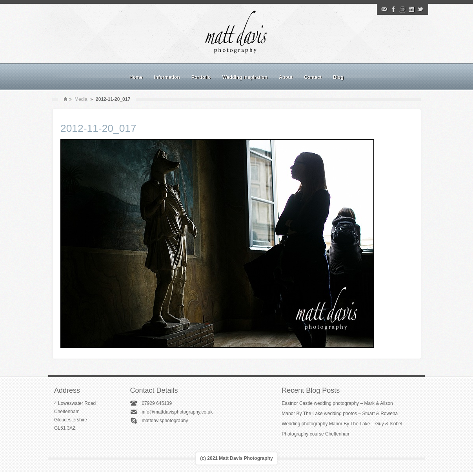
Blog (338, 77)
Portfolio (201, 77)
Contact (313, 77)
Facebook (393, 9)
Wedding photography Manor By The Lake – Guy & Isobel (342, 423)
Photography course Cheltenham (316, 434)
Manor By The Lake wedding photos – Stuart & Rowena (340, 413)
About (286, 77)
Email (384, 9)
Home (135, 77)
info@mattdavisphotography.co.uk (177, 412)
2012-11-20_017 (98, 128)
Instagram (402, 9)
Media (81, 99)
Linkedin (411, 9)
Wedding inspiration (244, 77)
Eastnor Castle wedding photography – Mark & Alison (337, 403)
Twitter (420, 9)
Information (167, 77)
